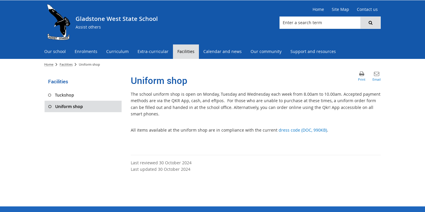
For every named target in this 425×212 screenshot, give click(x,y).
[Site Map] (340, 9)
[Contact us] (367, 9)
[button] (370, 23)
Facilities (66, 64)
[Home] (318, 9)
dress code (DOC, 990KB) (303, 130)
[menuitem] (55, 51)
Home (48, 64)
